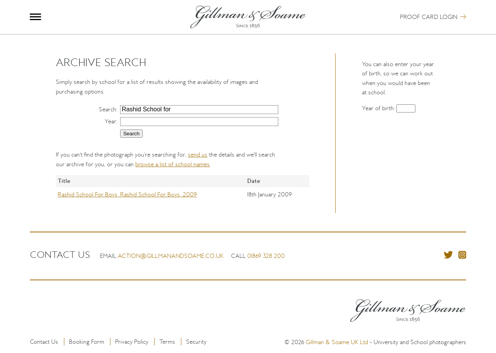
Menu (35, 17)
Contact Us (44, 341)
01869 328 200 (266, 255)
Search (107, 109)
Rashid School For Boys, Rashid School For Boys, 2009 (127, 194)
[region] (182, 194)
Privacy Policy (131, 341)
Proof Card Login (428, 16)
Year (110, 121)
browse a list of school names (172, 164)
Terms (167, 341)
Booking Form (86, 341)
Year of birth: (379, 108)
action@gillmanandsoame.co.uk (171, 255)
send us (197, 154)
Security (196, 341)
